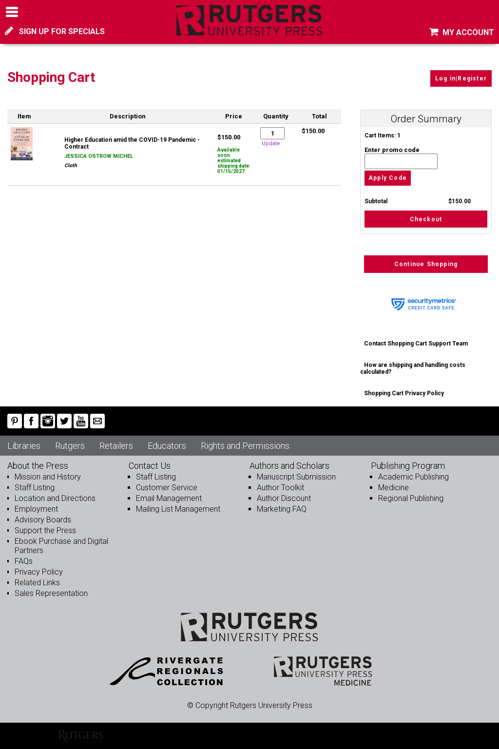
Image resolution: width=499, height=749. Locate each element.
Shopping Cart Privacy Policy (404, 393)
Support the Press (45, 530)
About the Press (37, 466)
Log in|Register (461, 78)
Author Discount (284, 498)
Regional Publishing (410, 498)
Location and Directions (55, 498)
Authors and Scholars (289, 466)
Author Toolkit (280, 487)
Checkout (426, 219)
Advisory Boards (43, 519)
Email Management (169, 498)
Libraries (23, 446)
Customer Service (166, 487)
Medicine (393, 487)
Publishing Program (408, 466)
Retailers (116, 446)
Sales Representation (51, 593)
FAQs (24, 561)
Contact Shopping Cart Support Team (416, 343)
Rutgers (70, 446)
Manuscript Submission (296, 476)
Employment (36, 509)
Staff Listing (35, 487)
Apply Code (387, 178)
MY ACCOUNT (461, 32)
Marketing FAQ (282, 509)
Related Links (37, 582)
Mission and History (48, 476)
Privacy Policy (39, 571)
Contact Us (150, 466)
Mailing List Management (178, 509)
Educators (167, 446)
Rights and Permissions (245, 446)
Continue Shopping (426, 264)
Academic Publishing (413, 476)
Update (271, 143)
